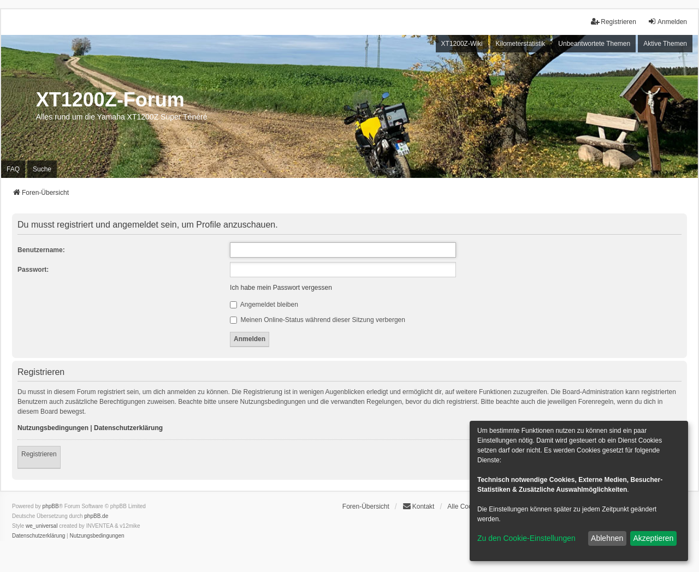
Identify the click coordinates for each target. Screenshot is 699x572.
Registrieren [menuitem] (613, 21)
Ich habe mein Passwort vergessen (281, 287)
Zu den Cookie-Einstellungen (526, 538)
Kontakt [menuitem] (418, 506)
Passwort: (33, 269)
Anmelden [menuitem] (667, 21)
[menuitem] (38, 536)
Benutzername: (41, 250)
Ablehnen (607, 538)
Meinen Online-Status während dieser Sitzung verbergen (317, 320)
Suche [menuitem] (42, 169)
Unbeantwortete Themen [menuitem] (594, 43)
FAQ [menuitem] (13, 169)
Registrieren (39, 454)
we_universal (41, 526)
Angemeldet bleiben (264, 304)
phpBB (51, 506)
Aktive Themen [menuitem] (665, 43)
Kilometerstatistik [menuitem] (521, 43)
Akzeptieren (653, 538)
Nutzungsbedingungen (52, 428)
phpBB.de (96, 516)
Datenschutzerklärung (128, 428)
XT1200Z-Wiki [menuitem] (462, 43)
